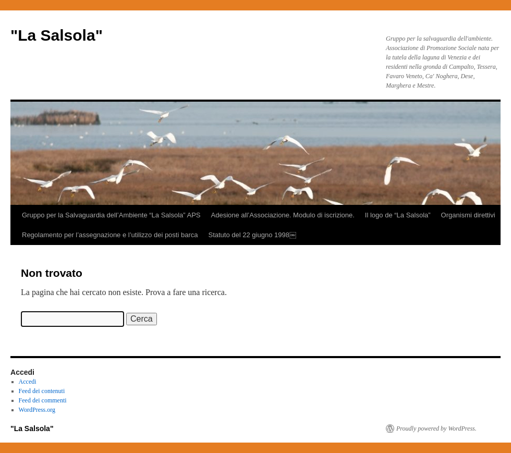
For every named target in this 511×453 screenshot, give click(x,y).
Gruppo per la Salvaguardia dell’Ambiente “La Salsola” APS (111, 215)
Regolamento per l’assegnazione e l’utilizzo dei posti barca (110, 235)
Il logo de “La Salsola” (398, 215)
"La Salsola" (56, 35)
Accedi (27, 381)
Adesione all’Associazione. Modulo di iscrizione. (283, 215)
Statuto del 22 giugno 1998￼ (252, 235)
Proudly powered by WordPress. (436, 428)
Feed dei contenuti (42, 391)
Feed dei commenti (43, 400)
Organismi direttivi (468, 215)
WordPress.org (37, 409)
